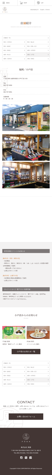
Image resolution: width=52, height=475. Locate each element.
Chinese (47, 9)
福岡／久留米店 (8, 58)
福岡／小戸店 (30, 54)
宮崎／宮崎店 (30, 58)
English (42, 9)
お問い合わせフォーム (26, 416)
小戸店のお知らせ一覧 (26, 351)
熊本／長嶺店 (7, 50)
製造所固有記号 (34, 9)
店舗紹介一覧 (7, 37)
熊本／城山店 (30, 42)
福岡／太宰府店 (31, 50)
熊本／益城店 (7, 46)
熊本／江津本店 (8, 42)
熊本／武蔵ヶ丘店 (31, 46)
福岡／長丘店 (7, 54)
